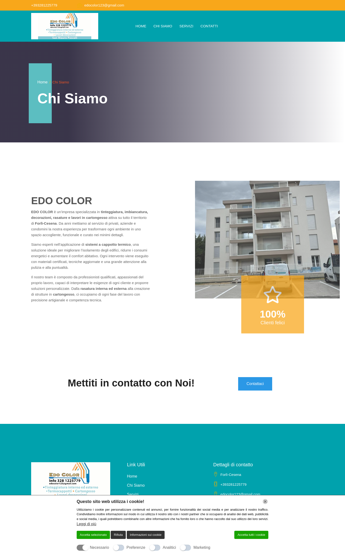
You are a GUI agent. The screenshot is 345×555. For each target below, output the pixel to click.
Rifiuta (118, 535)
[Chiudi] (265, 501)
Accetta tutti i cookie (251, 535)
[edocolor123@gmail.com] (79, 5)
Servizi (186, 26)
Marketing (201, 547)
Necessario (99, 547)
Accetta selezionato (93, 535)
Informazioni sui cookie (145, 535)
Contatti (209, 26)
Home (140, 26)
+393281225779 (44, 5)
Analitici (169, 547)
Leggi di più (86, 524)
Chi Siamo (162, 26)
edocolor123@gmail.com (104, 5)
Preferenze (135, 547)
